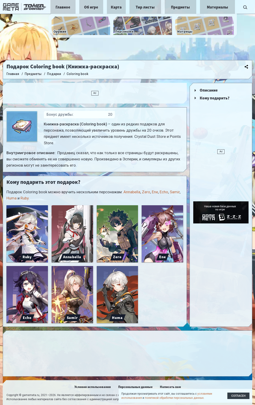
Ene (155, 192)
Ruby (25, 198)
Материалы (217, 7)
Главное (63, 7)
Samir (175, 192)
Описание (209, 90)
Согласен (238, 395)
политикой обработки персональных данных (174, 397)
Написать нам (170, 387)
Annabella (131, 192)
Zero (146, 192)
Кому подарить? (214, 98)
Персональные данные (135, 387)
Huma (11, 198)
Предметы (180, 7)
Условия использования (92, 387)
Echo (164, 192)
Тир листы (145, 7)
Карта (116, 7)
